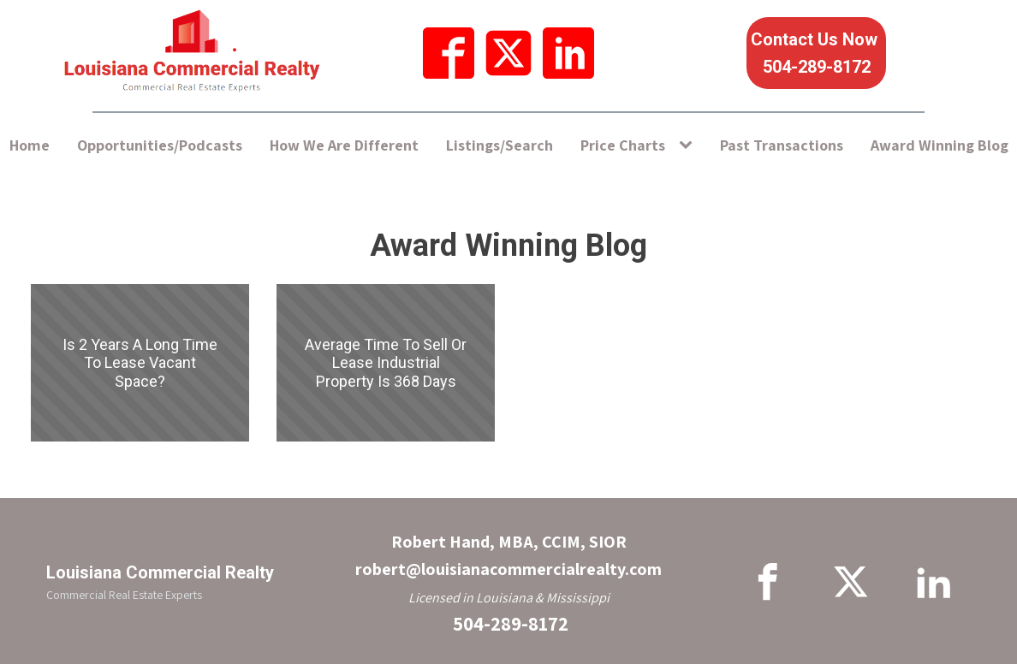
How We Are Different (344, 145)
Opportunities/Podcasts (159, 145)
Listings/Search (499, 145)
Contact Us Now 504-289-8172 (816, 53)
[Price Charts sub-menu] (689, 146)
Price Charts (622, 145)
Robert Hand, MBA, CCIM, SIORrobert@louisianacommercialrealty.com (508, 555)
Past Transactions (781, 145)
